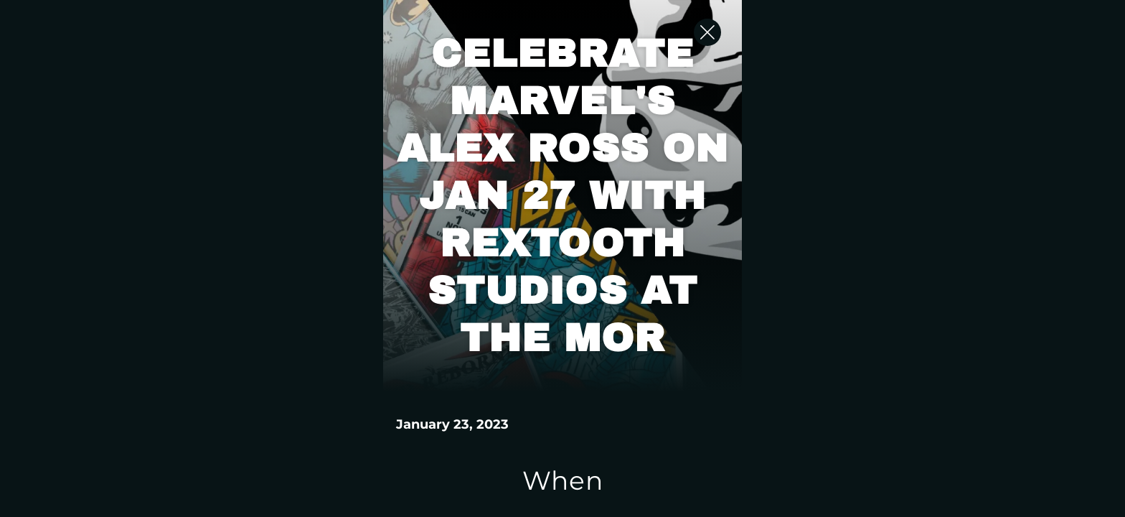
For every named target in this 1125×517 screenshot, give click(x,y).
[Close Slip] (921, 46)
